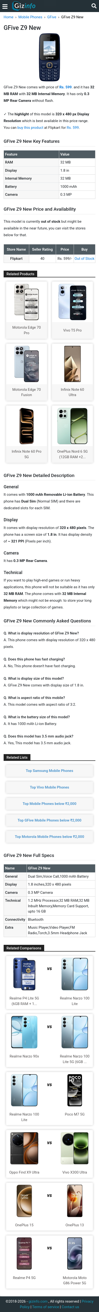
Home (8, 17)
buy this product (30, 127)
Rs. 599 (73, 127)
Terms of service (45, 1307)
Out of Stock (84, 258)
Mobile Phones (30, 17)
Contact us (70, 1307)
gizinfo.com (38, 1301)
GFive (51, 17)
